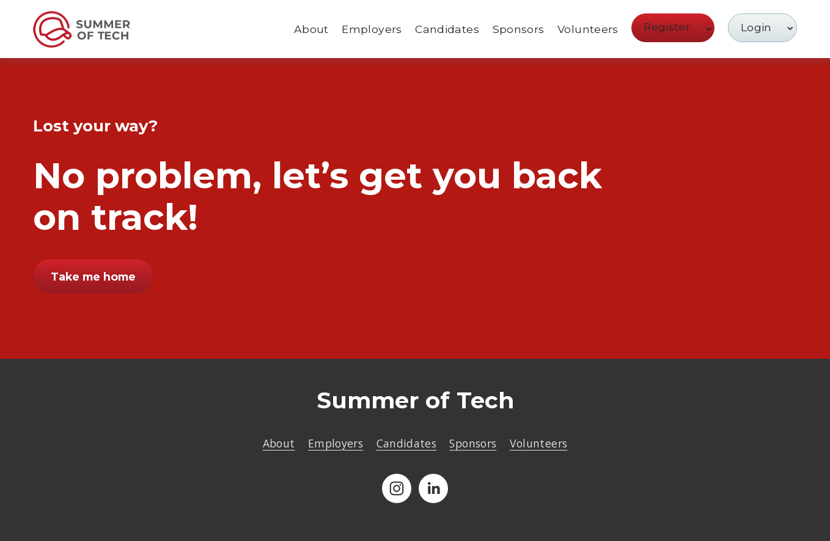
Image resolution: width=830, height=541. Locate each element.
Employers (372, 29)
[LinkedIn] (433, 488)
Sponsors (519, 29)
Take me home (93, 276)
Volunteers (588, 29)
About (311, 29)
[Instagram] (396, 488)
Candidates (447, 29)
